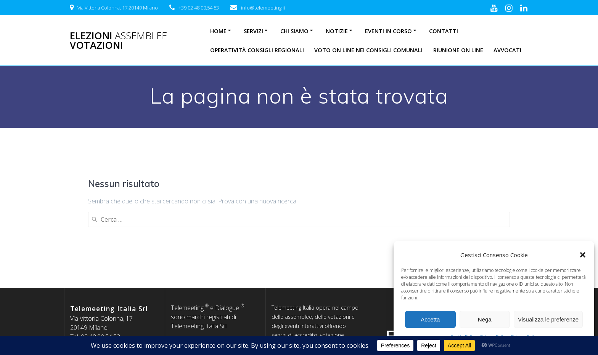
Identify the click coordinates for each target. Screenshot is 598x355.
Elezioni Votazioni (118, 40)
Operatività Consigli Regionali (257, 50)
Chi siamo (294, 31)
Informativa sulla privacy (215, 276)
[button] (583, 255)
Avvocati (507, 50)
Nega (485, 319)
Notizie (337, 31)
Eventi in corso (388, 31)
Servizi (253, 31)
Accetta (430, 319)
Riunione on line (458, 50)
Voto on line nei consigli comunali (368, 50)
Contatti (443, 31)
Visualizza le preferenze (548, 319)
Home (218, 31)
